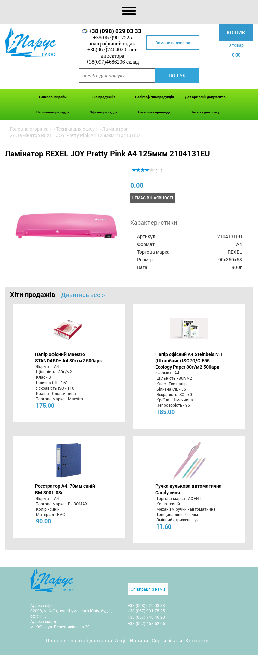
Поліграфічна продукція (154, 97)
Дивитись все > (83, 295)
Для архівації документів (205, 97)
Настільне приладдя (154, 112)
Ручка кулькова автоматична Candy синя (188, 489)
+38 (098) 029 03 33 (115, 31)
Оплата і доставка (90, 640)
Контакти (197, 640)
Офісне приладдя (103, 112)
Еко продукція (103, 97)
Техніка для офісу (205, 112)
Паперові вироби (53, 97)
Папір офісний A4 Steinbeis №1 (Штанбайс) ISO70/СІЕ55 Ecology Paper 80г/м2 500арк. (189, 360)
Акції (121, 640)
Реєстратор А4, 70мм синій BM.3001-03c (65, 489)
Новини (139, 640)
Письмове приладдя (52, 112)
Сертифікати (167, 640)
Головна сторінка (29, 128)
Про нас (55, 640)
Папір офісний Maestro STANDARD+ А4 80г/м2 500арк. (69, 357)
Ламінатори (115, 128)
